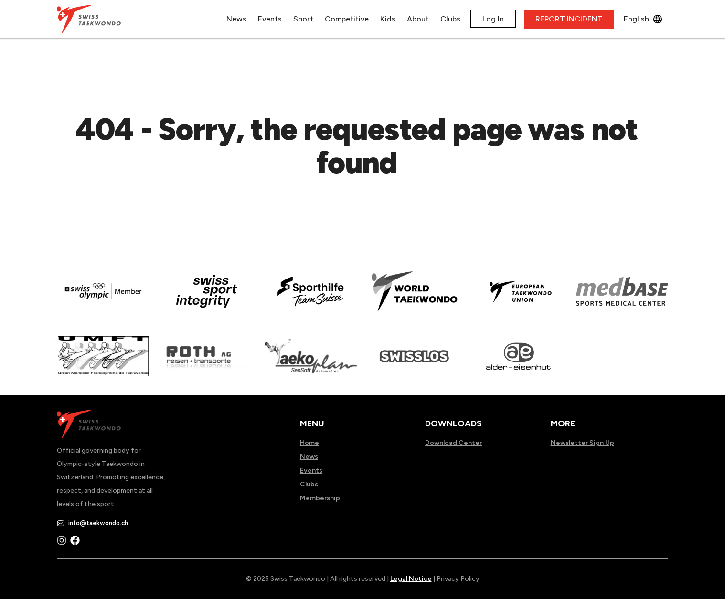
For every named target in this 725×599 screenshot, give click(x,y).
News (236, 18)
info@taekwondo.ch (98, 523)
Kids (387, 18)
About (418, 18)
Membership (320, 498)
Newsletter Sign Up (582, 443)
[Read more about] (103, 298)
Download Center (453, 443)
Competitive (347, 18)
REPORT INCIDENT (569, 18)
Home (309, 443)
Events (270, 18)
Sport (303, 18)
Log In (493, 18)
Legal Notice (411, 579)
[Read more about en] (206, 298)
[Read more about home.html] (414, 363)
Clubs (450, 18)
